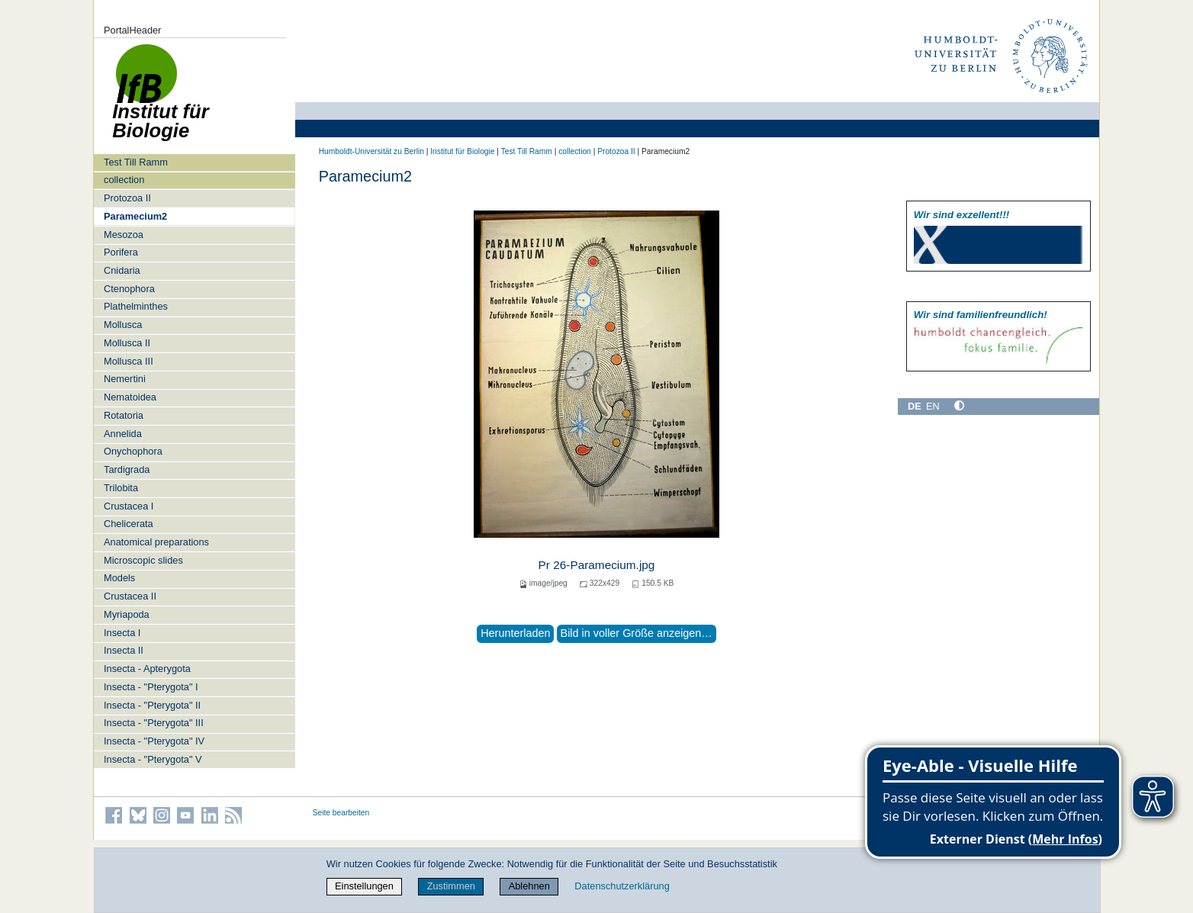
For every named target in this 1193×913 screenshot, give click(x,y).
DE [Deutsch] (914, 406)
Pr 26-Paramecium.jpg (597, 564)
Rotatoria (123, 415)
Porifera (121, 252)
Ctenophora (129, 288)
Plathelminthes (136, 306)
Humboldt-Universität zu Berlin (371, 151)
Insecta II (123, 650)
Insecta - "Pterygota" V (153, 759)
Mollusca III (128, 361)
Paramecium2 (135, 216)
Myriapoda (127, 614)
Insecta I (122, 632)
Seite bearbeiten (341, 813)
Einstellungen (364, 886)
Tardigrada (127, 469)
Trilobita (121, 487)
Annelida (123, 433)
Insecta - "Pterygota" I (151, 687)
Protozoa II (127, 198)
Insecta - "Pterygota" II (152, 705)
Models (119, 577)
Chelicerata (128, 523)
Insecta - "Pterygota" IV (154, 741)
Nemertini (125, 378)
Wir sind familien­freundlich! (980, 314)
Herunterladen (515, 633)
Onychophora (133, 451)
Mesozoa (123, 234)
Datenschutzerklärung (621, 886)
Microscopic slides (143, 560)
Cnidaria (122, 270)
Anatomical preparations (156, 542)
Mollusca (123, 324)
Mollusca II (127, 343)
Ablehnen (529, 886)
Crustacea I (128, 506)
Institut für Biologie (462, 151)
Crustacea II (130, 596)
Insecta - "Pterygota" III (154, 722)
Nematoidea (130, 397)
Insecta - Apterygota (147, 668)
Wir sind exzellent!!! (961, 214)
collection (124, 179)
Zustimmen (451, 886)
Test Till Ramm (136, 162)
